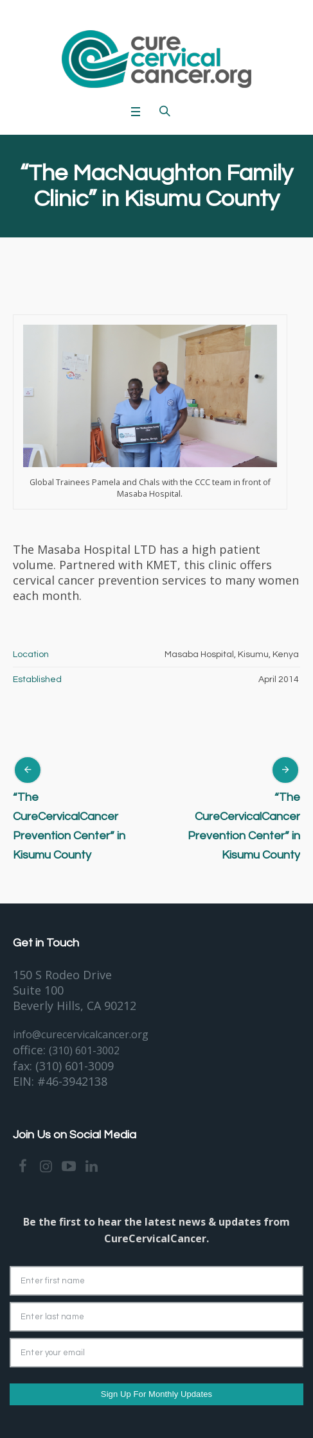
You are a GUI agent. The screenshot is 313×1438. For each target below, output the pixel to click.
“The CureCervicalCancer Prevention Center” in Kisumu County (69, 826)
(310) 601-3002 (84, 1050)
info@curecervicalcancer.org (80, 1034)
